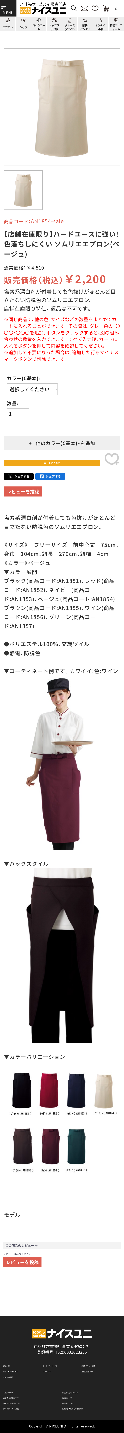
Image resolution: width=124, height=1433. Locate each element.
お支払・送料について (22, 1391)
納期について (74, 1391)
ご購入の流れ (15, 1383)
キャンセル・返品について (26, 1399)
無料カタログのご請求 (23, 1407)
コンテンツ (52, 1356)
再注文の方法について (82, 1383)
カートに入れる (52, 467)
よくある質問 (15, 1364)
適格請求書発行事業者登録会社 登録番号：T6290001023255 (62, 1328)
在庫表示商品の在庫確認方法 (88, 1407)
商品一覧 (11, 1347)
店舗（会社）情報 (96, 1356)
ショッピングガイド (21, 1356)
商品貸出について (78, 1399)
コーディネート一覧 (60, 1347)
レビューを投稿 (23, 500)
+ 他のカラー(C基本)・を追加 (62, 443)
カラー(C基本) (23, 378)
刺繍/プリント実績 (98, 1347)
